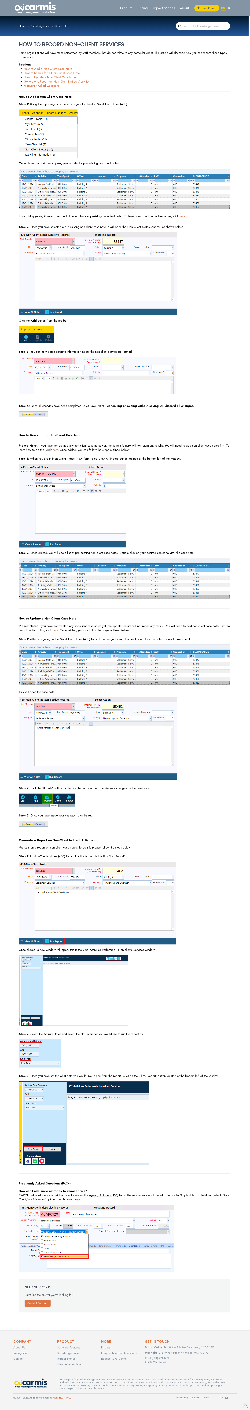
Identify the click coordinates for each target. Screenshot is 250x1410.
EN (223, 8)
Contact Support (37, 1303)
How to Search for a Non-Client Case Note (52, 73)
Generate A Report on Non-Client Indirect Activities (57, 81)
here (182, 216)
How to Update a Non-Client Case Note (50, 77)
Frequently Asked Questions (41, 86)
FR (228, 8)
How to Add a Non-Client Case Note (48, 69)
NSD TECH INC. (62, 1397)
